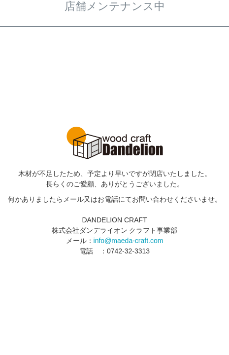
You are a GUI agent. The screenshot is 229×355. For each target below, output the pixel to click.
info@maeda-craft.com (129, 241)
